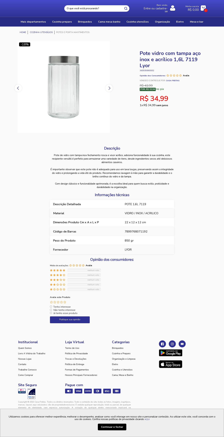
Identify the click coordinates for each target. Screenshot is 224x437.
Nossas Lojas (25, 358)
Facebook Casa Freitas (162, 343)
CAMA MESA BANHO (109, 22)
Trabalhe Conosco (27, 369)
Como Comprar (25, 375)
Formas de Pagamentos (77, 369)
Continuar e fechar (112, 427)
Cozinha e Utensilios (122, 369)
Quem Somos (25, 348)
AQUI (147, 419)
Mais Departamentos (33, 22)
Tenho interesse (62, 306)
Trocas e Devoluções (75, 358)
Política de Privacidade (76, 353)
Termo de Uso (72, 348)
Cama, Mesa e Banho (122, 375)
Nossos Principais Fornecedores (81, 375)
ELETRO (180, 22)
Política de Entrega (74, 364)
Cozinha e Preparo (121, 353)
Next (109, 88)
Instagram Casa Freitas (172, 343)
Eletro (115, 364)
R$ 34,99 (156, 105)
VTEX (177, 404)
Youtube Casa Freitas (182, 343)
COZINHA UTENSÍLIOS (137, 22)
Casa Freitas (35, 7)
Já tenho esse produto (65, 313)
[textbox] (96, 8)
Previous (18, 88)
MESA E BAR (196, 22)
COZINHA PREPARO (62, 22)
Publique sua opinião (69, 319)
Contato (22, 364)
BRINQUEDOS (85, 22)
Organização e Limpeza (123, 358)
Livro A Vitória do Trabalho (31, 353)
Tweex (163, 404)
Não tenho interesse (64, 310)
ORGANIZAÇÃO (162, 22)
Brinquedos (117, 348)
